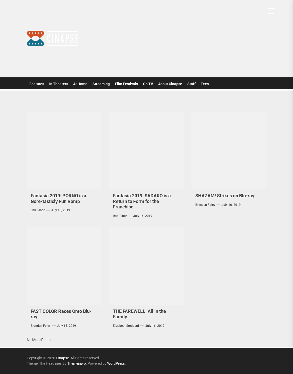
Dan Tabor (38, 210)
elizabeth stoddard (126, 326)
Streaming (101, 84)
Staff (191, 84)
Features (36, 84)
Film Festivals (126, 84)
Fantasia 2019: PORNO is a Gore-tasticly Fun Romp (58, 198)
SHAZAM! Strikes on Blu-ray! (225, 195)
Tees (205, 84)
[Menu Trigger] (271, 11)
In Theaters (58, 84)
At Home (80, 84)
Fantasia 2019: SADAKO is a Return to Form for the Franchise (142, 201)
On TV (148, 84)
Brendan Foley (205, 205)
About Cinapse (170, 84)
